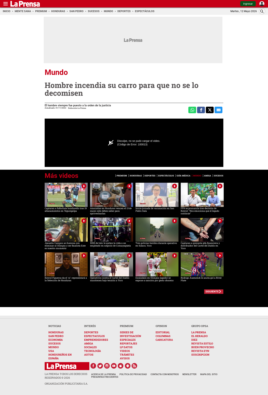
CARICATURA (164, 339)
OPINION (161, 326)
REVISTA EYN (200, 351)
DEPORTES (91, 332)
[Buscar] (262, 11)
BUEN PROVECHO (202, 347)
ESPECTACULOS (94, 336)
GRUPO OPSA (199, 326)
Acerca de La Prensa (103, 374)
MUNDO (53, 347)
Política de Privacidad (133, 374)
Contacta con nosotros (165, 374)
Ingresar (248, 3)
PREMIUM (126, 326)
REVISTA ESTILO (202, 343)
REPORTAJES (128, 343)
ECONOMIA (55, 339)
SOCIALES (90, 347)
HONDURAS (56, 332)
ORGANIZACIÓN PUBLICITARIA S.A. (66, 383)
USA (51, 351)
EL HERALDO (199, 336)
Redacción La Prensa (77, 108)
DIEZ (194, 339)
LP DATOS (126, 347)
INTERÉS (90, 326)
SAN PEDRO (55, 336)
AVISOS (125, 358)
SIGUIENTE (212, 291)
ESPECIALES (128, 339)
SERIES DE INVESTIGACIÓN (130, 334)
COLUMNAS (163, 336)
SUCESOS (54, 343)
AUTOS (88, 354)
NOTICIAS (54, 326)
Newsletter (189, 374)
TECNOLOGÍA (92, 351)
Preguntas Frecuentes (104, 377)
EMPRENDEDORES (96, 339)
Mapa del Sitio (208, 374)
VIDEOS (125, 351)
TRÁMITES (127, 354)
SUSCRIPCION (200, 354)
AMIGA (88, 343)
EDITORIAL (163, 332)
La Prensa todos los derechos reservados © (66, 375)
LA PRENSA (198, 332)
